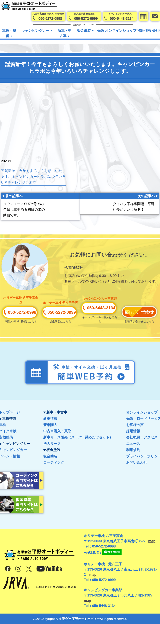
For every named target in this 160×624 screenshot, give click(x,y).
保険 (100, 31)
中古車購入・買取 (57, 431)
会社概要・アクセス (141, 437)
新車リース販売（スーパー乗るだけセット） (78, 437)
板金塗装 (50, 456)
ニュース (133, 444)
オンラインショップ (120, 31)
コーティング (53, 462)
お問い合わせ (136, 462)
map (151, 541)
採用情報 (144, 31)
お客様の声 (135, 425)
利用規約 (133, 450)
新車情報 (50, 418)
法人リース (52, 444)
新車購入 (50, 425)
